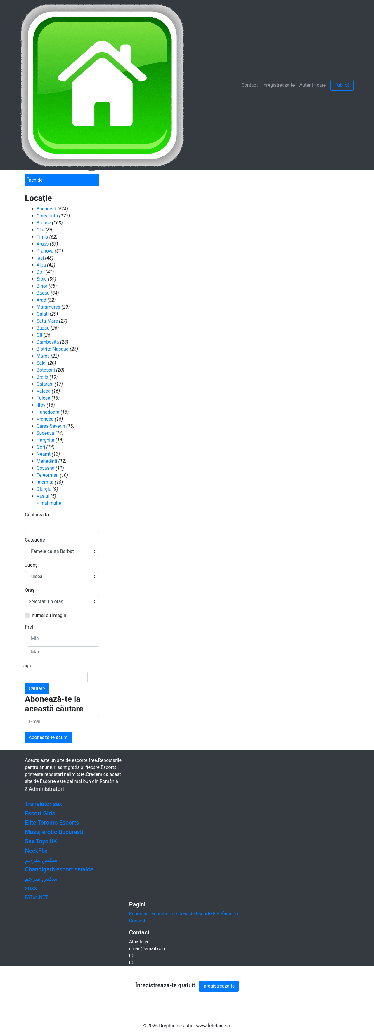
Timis (42, 237)
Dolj (40, 272)
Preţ (29, 627)
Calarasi (45, 384)
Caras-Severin (51, 426)
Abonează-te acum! (49, 737)
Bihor (42, 286)
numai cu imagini (49, 615)
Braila (42, 377)
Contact (249, 85)
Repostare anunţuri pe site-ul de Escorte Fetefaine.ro (183, 913)
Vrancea (45, 419)
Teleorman (48, 475)
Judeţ (31, 565)
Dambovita (48, 342)
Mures (43, 356)
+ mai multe (49, 503)
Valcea (44, 391)
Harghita (45, 440)
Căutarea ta (37, 515)
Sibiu (42, 279)
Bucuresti (46, 209)
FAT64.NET (36, 897)
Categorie (35, 540)
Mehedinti (47, 461)
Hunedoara (48, 412)
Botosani (46, 370)
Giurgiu (44, 489)
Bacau (43, 293)
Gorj (41, 447)
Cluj (40, 230)
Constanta (47, 216)
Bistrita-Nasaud (53, 349)
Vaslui (43, 496)
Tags (26, 666)
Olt (39, 335)
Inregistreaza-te (278, 85)
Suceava (45, 433)
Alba (41, 265)
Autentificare (312, 85)
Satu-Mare (47, 321)
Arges (43, 244)
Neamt (44, 454)
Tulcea (43, 398)
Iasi (40, 258)
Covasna (46, 468)
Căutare (37, 688)
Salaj (42, 363)
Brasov (44, 223)
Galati (43, 314)
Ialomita (45, 482)
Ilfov (41, 405)
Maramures (48, 307)
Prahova (45, 251)
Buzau (43, 328)
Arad (41, 300)
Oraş (29, 590)
